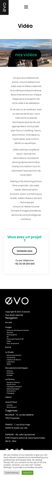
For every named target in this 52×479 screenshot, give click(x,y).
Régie (9, 364)
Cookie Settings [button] (12, 472)
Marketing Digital (13, 389)
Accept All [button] (27, 472)
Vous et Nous (11, 402)
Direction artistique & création (18, 330)
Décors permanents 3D (15, 339)
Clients (8, 397)
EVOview (10, 371)
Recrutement (12, 407)
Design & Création (13, 382)
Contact (10, 405)
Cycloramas (11, 357)
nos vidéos (26, 55)
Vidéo (9, 341)
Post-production (13, 343)
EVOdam (10, 375)
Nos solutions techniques (16, 368)
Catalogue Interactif (14, 387)
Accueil (8, 322)
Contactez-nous (24, 250)
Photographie (12, 335)
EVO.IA (8, 347)
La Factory (10, 379)
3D (8, 337)
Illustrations (11, 391)
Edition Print (11, 384)
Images (8, 327)
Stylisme (10, 332)
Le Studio (9, 352)
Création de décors (14, 360)
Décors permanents (14, 355)
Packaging (10, 393)
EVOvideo (10, 373)
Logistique (11, 362)
